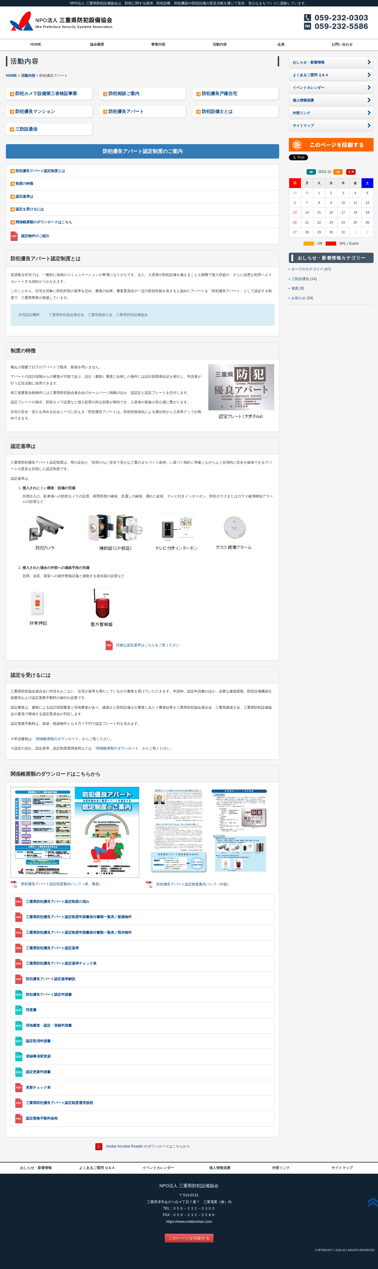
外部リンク (281, 1168)
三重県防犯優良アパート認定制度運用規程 (59, 1103)
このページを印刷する (189, 1238)
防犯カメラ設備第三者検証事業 (46, 93)
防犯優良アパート (126, 111)
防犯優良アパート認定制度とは (40, 171)
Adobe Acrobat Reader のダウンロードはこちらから (148, 1146)
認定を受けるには (30, 209)
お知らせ (299, 298)
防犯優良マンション (35, 111)
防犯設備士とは (217, 111)
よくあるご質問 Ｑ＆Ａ (97, 1168)
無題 (295, 288)
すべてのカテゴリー (307, 269)
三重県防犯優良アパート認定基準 (52, 948)
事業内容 (158, 44)
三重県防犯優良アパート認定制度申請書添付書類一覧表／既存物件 (79, 932)
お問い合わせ (342, 44)
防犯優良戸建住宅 (219, 93)
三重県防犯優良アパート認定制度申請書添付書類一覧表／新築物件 (79, 917)
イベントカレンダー (158, 1168)
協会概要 (97, 44)
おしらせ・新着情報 (36, 1168)
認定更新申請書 (38, 1072)
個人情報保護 (219, 1168)
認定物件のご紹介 (35, 236)
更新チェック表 (38, 1087)
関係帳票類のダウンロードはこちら (44, 222)
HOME (35, 44)
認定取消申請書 (38, 1041)
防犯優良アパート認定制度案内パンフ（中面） (193, 884)
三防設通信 (26, 128)
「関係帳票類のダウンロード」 (57, 739)
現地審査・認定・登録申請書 (49, 1025)
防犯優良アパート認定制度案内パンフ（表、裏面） (61, 884)
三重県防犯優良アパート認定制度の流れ (57, 902)
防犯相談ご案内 (124, 93)
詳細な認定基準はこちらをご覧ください (148, 645)
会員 (280, 44)
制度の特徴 (24, 183)
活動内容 (220, 44)
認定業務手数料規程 (42, 1118)
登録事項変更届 (38, 1056)
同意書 (31, 1010)
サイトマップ (342, 1168)
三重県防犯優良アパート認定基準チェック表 (61, 963)
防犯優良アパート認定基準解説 (50, 979)
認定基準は (24, 196)
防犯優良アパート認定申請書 (49, 994)
